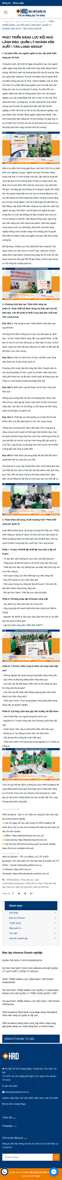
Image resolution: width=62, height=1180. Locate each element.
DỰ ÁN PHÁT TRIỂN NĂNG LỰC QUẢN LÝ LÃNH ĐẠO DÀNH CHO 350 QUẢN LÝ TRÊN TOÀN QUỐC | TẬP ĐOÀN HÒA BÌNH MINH (30, 992)
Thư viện (13, 933)
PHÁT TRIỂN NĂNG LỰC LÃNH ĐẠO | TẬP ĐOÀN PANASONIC (28, 981)
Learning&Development (13, 883)
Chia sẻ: (6, 893)
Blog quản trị (15, 928)
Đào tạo (10, 887)
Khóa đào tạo (27, 880)
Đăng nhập (18, 3)
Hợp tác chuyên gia (18, 938)
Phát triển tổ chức (34, 883)
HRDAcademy (13, 880)
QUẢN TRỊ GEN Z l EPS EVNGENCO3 (22, 960)
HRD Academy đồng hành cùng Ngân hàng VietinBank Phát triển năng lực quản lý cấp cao (29, 1014)
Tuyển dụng (15, 923)
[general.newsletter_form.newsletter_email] (31, 1157)
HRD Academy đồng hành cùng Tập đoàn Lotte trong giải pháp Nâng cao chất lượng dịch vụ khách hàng (29, 1025)
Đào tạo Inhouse (17, 918)
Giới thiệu (13, 913)
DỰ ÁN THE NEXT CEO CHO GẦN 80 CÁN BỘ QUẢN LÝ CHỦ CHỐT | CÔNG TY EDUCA (30, 970)
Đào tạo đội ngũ (41, 887)
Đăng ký (6, 3)
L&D (36, 880)
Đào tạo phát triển (24, 887)
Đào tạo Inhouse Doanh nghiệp (22, 952)
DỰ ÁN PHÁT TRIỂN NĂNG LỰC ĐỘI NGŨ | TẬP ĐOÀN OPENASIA (31, 1003)
